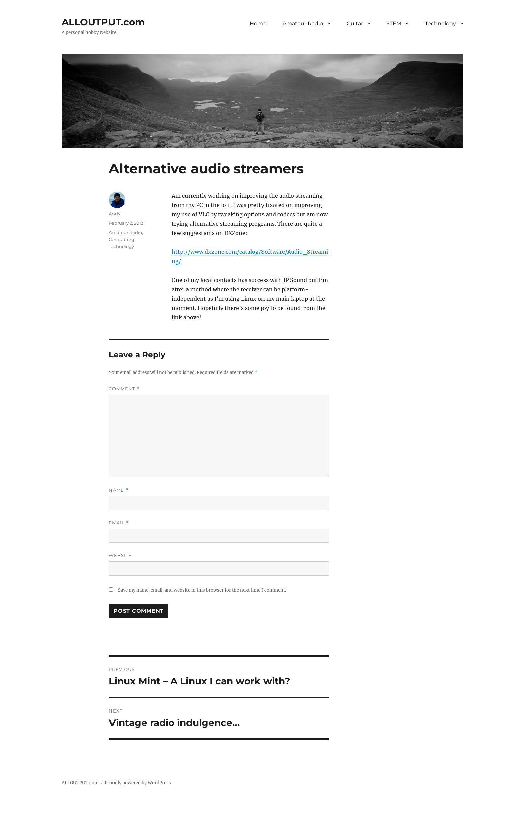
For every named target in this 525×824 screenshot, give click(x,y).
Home (258, 23)
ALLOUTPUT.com (103, 22)
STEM (393, 23)
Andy (114, 213)
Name (118, 490)
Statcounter (16, 819)
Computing (121, 239)
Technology (440, 23)
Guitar (355, 23)
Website (120, 555)
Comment (124, 389)
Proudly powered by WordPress (138, 783)
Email (119, 523)
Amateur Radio (303, 23)
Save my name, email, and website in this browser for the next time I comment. (202, 590)
